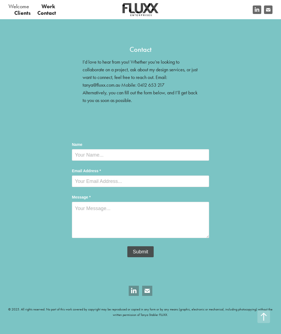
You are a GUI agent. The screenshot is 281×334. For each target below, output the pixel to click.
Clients (22, 13)
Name (77, 144)
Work (48, 6)
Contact (46, 13)
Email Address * (86, 171)
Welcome (19, 6)
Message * (81, 197)
